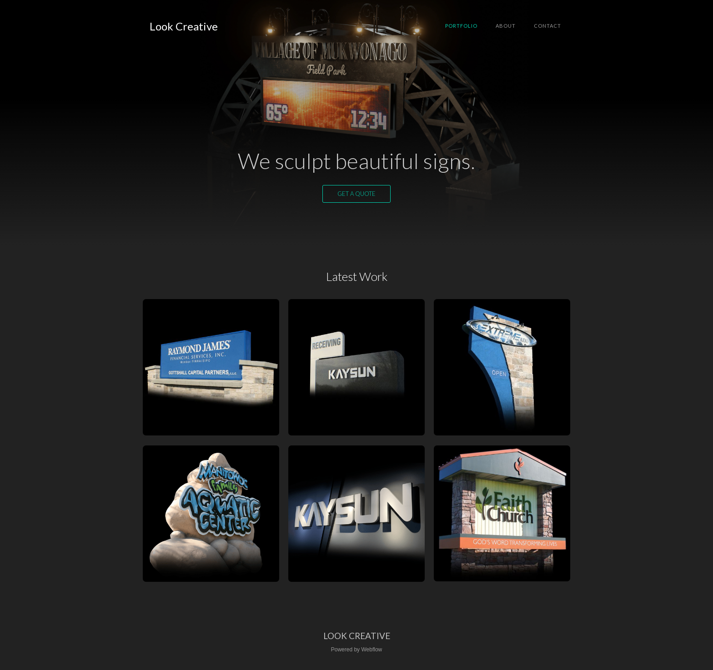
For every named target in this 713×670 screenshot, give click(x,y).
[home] (184, 26)
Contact (547, 26)
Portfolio (461, 26)
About (506, 26)
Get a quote (356, 193)
